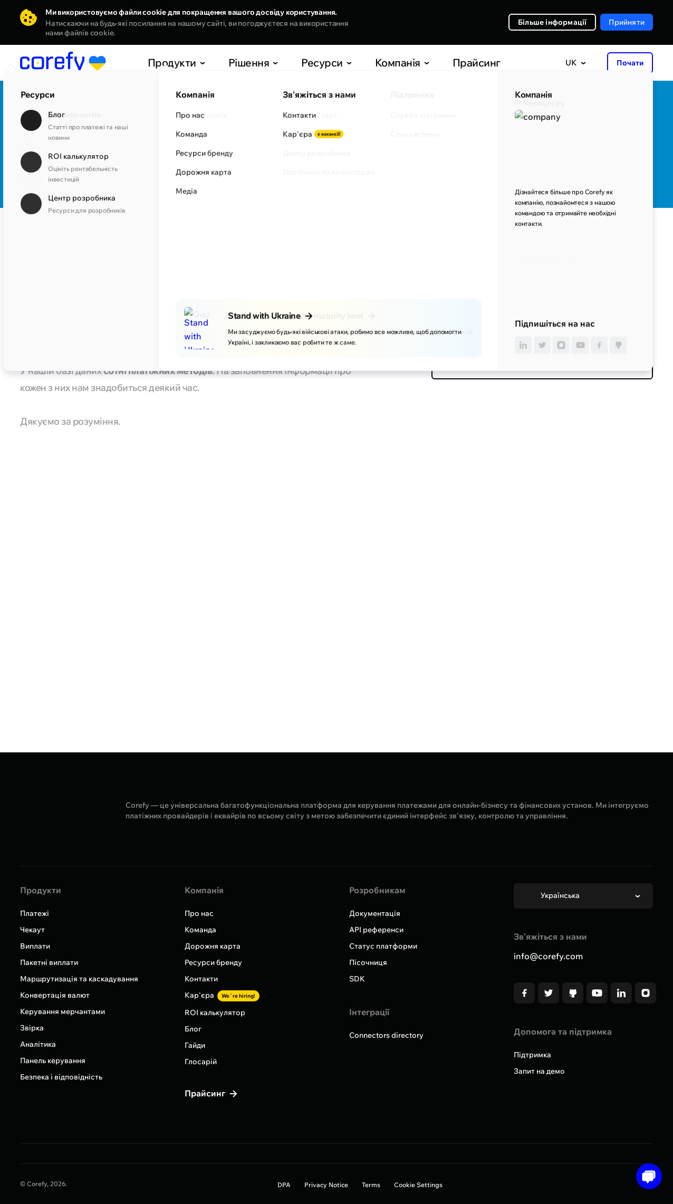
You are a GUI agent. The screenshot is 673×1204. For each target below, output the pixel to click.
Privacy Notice (326, 1185)
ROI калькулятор (215, 1012)
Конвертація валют (55, 995)
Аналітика (38, 1044)
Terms (371, 1185)
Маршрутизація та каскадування (79, 978)
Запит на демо (539, 1071)
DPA (284, 1185)
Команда (200, 929)
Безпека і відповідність (61, 1077)
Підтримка (532, 1054)
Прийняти (627, 22)
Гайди (195, 1045)
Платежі (34, 913)
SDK (357, 978)
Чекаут (32, 929)
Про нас (199, 913)
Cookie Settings (418, 1185)
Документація (374, 913)
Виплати (35, 946)
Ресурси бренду (213, 962)
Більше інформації (552, 22)
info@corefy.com (548, 956)
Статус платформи (383, 946)
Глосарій (201, 1061)
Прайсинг (454, 63)
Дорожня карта (213, 946)
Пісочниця (368, 962)
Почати (630, 63)
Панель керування (52, 1060)
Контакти (201, 978)
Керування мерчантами (62, 1011)
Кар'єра (222, 995)
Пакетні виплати (49, 962)
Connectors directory (386, 1035)
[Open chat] (645, 1176)
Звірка (32, 1028)
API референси (376, 929)
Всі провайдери (57, 239)
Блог (193, 1029)
